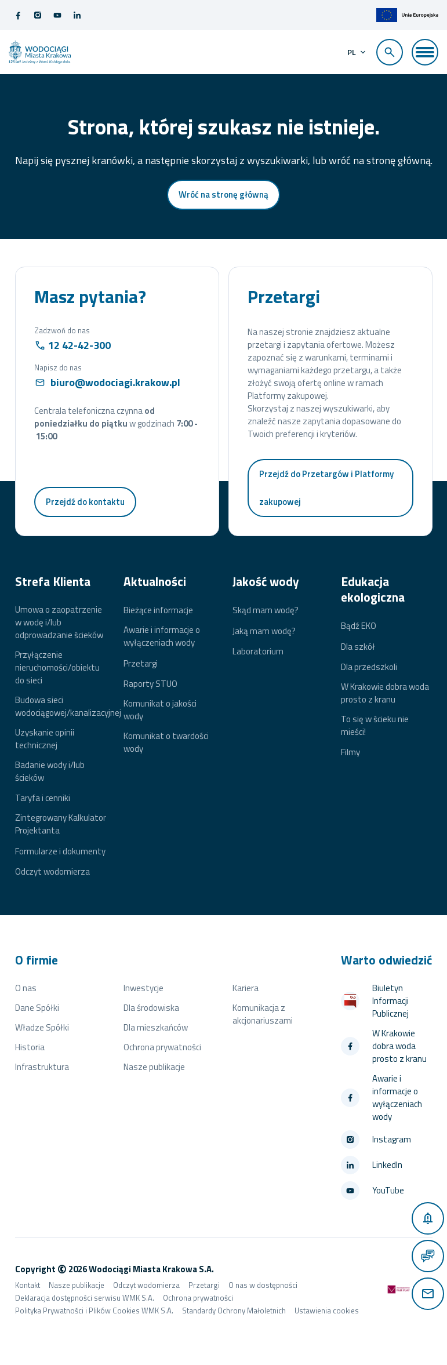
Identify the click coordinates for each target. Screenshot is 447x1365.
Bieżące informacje (158, 610)
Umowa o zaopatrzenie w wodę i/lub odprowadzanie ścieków (59, 622)
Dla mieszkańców (155, 1027)
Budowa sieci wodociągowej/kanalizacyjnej (68, 706)
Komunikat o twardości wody (166, 742)
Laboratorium (258, 651)
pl (351, 52)
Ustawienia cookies (327, 1310)
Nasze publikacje (154, 1066)
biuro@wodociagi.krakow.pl (115, 382)
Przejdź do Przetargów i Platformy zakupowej (326, 487)
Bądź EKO (358, 626)
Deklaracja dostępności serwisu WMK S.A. (84, 1298)
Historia (30, 1047)
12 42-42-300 (79, 345)
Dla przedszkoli (369, 667)
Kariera (245, 988)
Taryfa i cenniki (42, 798)
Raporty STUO (150, 684)
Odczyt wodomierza (52, 871)
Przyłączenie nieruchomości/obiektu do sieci (57, 668)
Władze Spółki (42, 1027)
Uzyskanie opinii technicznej (44, 739)
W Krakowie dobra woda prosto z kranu (385, 693)
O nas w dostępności (262, 1285)
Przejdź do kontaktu (85, 501)
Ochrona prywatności (162, 1047)
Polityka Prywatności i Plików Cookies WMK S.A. (94, 1310)
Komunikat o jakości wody (160, 710)
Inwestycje (143, 988)
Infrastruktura (42, 1066)
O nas (26, 988)
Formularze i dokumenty (60, 851)
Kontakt (27, 1285)
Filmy (350, 752)
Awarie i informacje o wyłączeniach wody (161, 636)
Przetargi (140, 663)
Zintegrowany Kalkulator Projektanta (60, 824)
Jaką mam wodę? (264, 631)
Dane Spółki (37, 1007)
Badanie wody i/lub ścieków (50, 771)
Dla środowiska (151, 1007)
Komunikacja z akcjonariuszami (262, 1014)
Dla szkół (358, 646)
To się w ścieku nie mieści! (375, 725)
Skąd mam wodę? (265, 610)
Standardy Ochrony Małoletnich (234, 1310)
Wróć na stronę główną (223, 194)
